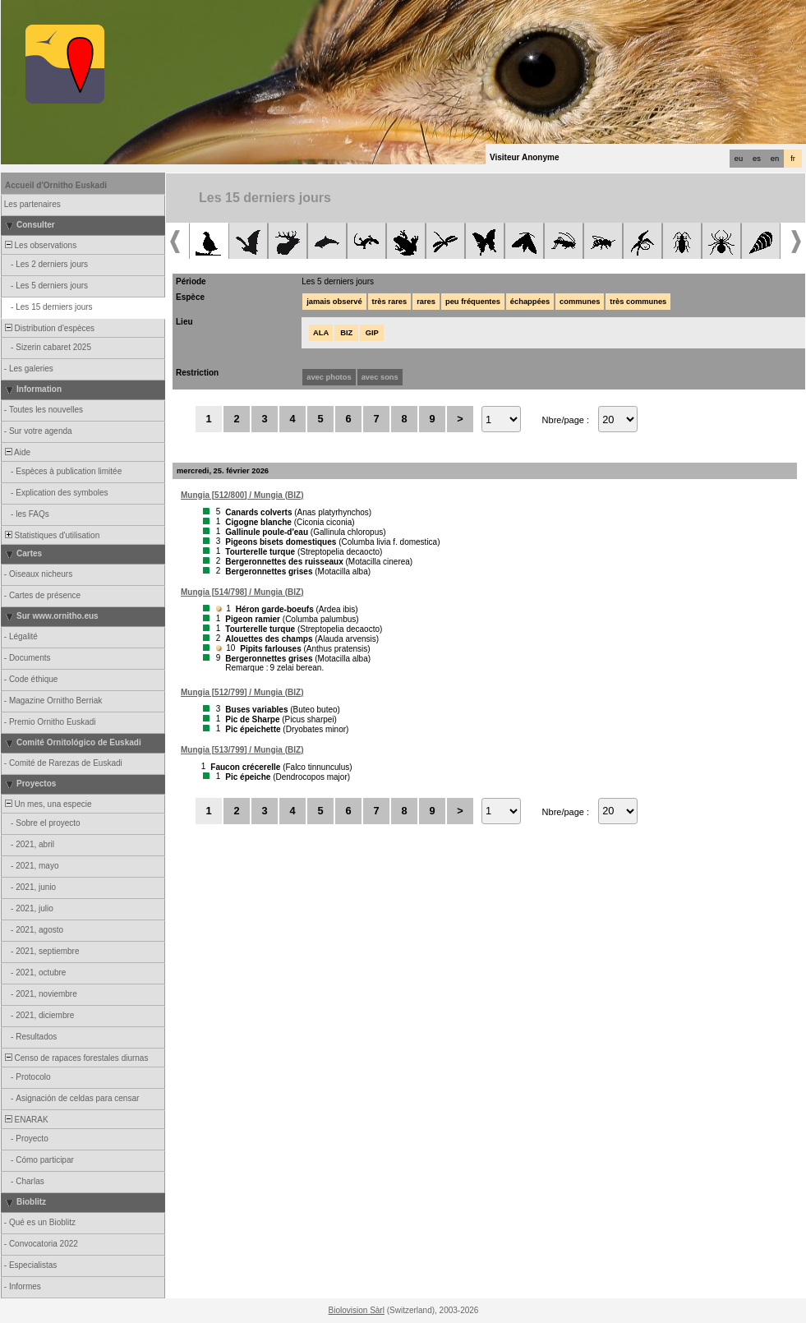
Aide (16, 452)
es (757, 158)
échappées (530, 301)
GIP (372, 333)
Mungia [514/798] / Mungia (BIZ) (242, 592)
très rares (390, 301)
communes (580, 301)
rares (426, 301)
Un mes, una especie (47, 804)
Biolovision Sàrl (357, 1310)
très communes (638, 301)
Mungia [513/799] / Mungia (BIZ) (242, 749)
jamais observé (334, 301)
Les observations (39, 245)
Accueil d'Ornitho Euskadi (56, 185)
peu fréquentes (472, 301)
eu (739, 158)
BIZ (346, 333)
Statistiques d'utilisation (50, 535)
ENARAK (25, 1119)
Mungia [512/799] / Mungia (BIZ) (242, 692)
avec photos (328, 377)
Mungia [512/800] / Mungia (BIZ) (242, 495)
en (775, 158)
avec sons (380, 377)
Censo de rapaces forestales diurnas (75, 1058)
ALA (321, 333)
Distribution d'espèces (48, 328)
